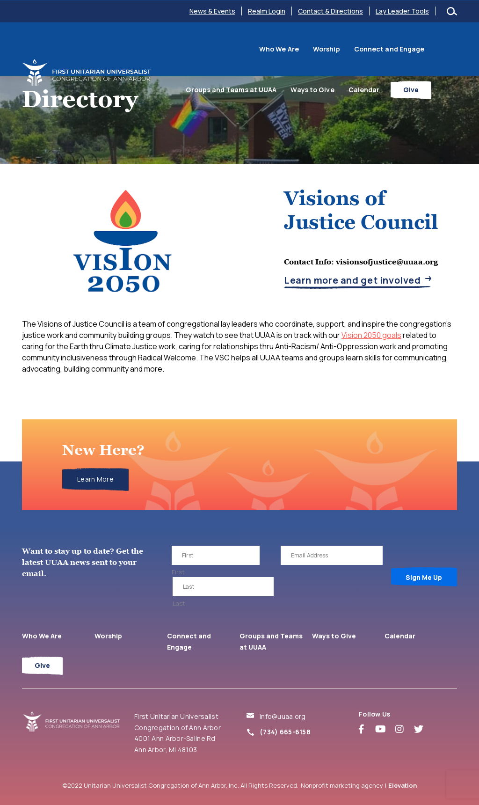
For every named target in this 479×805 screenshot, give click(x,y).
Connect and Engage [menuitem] (310, 48)
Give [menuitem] (436, 86)
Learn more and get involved (352, 280)
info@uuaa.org (283, 716)
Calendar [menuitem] (389, 86)
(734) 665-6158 (285, 731)
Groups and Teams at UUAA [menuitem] (404, 48)
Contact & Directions (330, 11)
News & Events (212, 11)
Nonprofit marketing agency (342, 785)
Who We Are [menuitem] (199, 48)
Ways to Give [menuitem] (338, 86)
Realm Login (266, 11)
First (178, 572)
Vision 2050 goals (371, 335)
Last (179, 603)
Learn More (95, 479)
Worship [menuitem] (247, 48)
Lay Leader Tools (402, 11)
